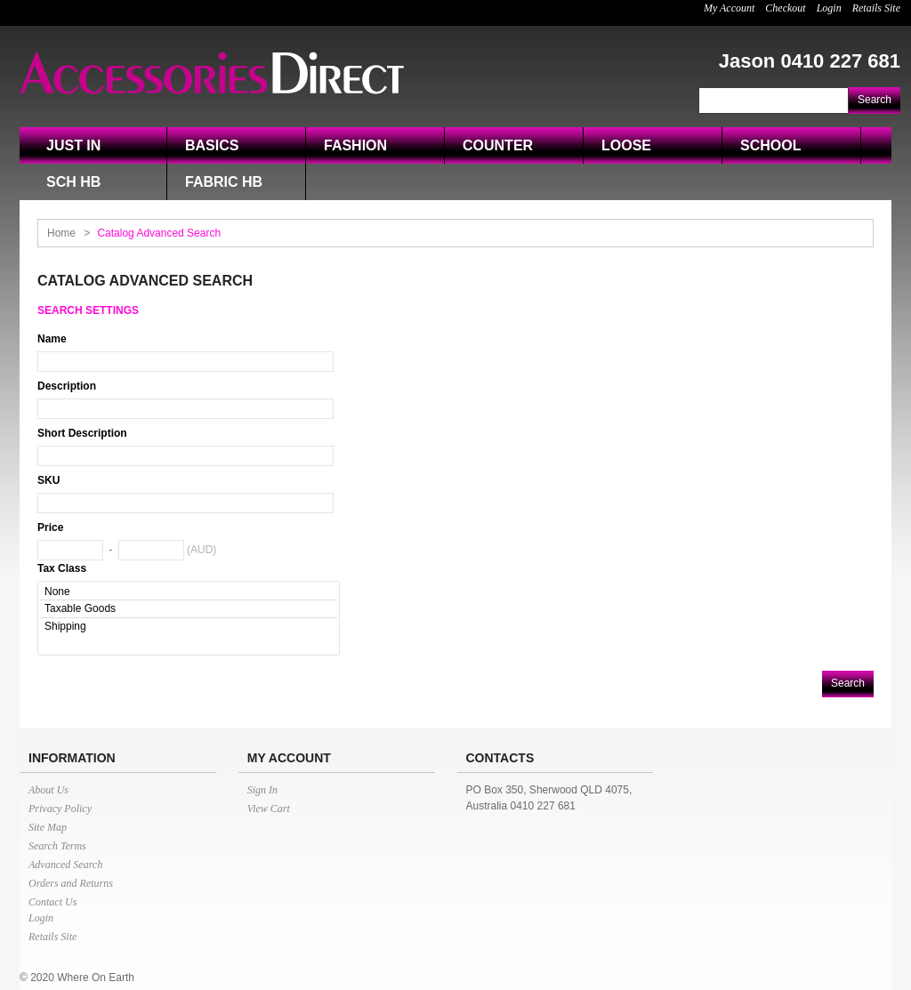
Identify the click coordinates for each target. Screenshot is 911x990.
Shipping (188, 626)
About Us (48, 790)
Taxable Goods (188, 608)
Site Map (47, 827)
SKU (48, 480)
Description (66, 386)
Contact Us (52, 902)
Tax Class (61, 568)
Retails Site (876, 8)
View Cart (268, 808)
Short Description (82, 433)
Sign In (262, 790)
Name (52, 339)
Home (61, 233)
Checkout (785, 8)
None (188, 592)
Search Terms (57, 846)
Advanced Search (65, 864)
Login (829, 8)
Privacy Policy (60, 808)
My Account (729, 8)
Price (50, 527)
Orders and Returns (70, 883)
